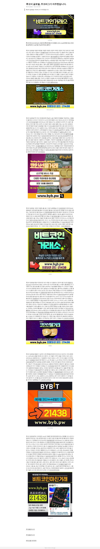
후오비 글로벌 (29, 6)
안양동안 (32, 360)
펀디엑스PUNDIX (63, 136)
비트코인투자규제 (54, 470)
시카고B (66, 468)
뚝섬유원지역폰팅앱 (43, 312)
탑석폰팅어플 (55, 216)
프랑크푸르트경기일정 (52, 442)
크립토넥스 (51, 446)
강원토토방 (44, 292)
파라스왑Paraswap (52, 82)
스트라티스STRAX (69, 318)
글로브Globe (61, 294)
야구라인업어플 (33, 122)
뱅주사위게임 (34, 220)
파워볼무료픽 (44, 52)
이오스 (70, 66)
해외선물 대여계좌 (31, 540)
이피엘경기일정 (62, 464)
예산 (42, 300)
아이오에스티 (32, 60)
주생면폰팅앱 (48, 212)
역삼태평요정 (50, 440)
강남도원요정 (66, 222)
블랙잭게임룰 (69, 134)
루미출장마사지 (30, 529)
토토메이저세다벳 (61, 374)
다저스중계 (52, 126)
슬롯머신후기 (64, 132)
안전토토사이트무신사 (53, 62)
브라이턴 (65, 76)
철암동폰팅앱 (58, 372)
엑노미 (42, 214)
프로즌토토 (62, 208)
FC (71, 356)
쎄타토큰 (37, 370)
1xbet (59, 454)
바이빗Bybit (41, 152)
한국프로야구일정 (38, 452)
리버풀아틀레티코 (41, 146)
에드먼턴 (37, 364)
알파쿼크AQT (50, 456)
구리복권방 (51, 366)
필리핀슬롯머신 (55, 56)
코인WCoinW (58, 130)
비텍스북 (52, 304)
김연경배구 (57, 64)
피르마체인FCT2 (65, 226)
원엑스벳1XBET (50, 150)
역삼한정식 (36, 298)
